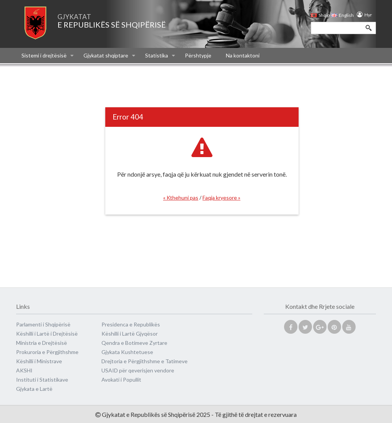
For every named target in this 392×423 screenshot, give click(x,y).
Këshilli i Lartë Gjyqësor (129, 333)
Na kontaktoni (243, 55)
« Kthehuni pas (180, 197)
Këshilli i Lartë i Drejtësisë (47, 333)
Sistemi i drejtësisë (47, 55)
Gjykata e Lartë (34, 388)
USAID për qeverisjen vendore (137, 370)
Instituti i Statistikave (42, 379)
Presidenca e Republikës (130, 324)
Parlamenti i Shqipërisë (43, 324)
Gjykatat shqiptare (109, 55)
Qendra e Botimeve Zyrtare (134, 342)
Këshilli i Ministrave (39, 361)
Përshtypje (198, 55)
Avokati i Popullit (121, 379)
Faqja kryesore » (221, 197)
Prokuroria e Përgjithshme (47, 352)
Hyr (366, 15)
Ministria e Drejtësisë (41, 342)
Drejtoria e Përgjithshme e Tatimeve (144, 361)
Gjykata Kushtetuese (127, 352)
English (341, 15)
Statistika (160, 55)
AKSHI (24, 370)
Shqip (320, 15)
